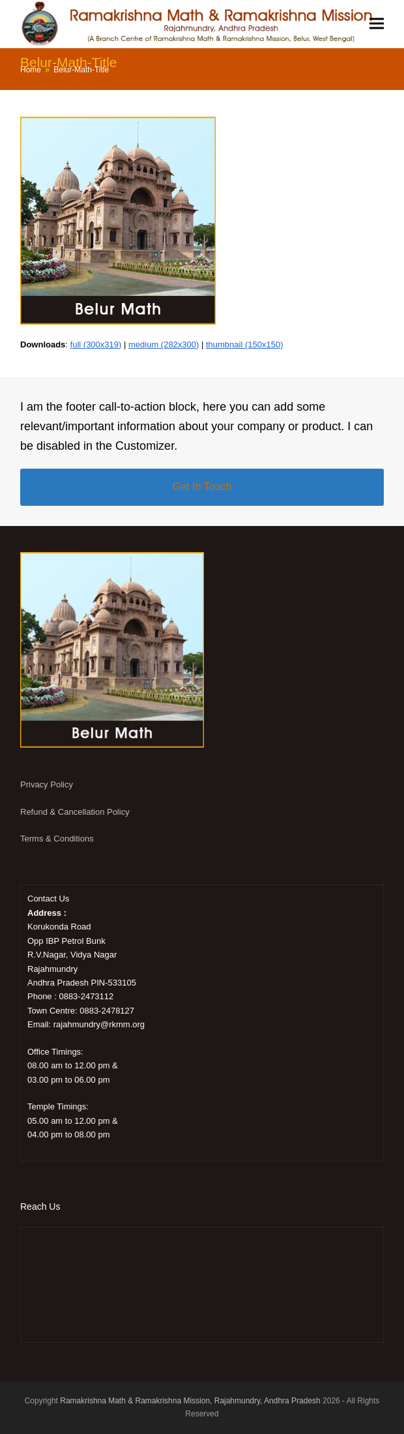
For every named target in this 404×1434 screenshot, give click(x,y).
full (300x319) (96, 344)
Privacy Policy (46, 784)
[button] (376, 23)
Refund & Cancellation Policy (75, 812)
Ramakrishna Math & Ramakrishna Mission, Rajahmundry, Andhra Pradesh (190, 1400)
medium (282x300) (163, 344)
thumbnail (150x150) (244, 344)
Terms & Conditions (57, 838)
